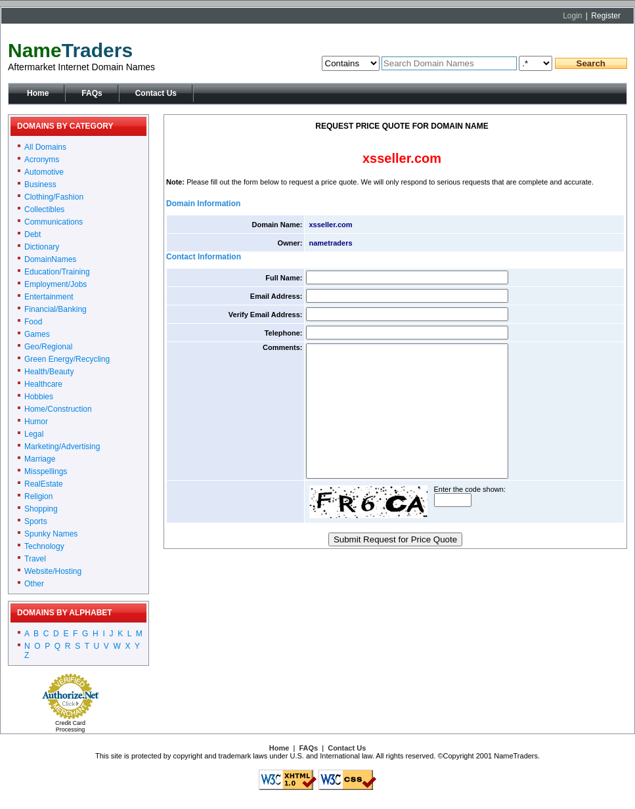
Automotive (44, 172)
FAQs (91, 93)
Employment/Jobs (55, 284)
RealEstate (43, 484)
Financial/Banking (55, 309)
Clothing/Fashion (53, 197)
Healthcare (43, 384)
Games (37, 334)
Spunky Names (50, 533)
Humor (36, 421)
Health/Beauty (49, 371)
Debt (32, 234)
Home (38, 93)
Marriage (39, 459)
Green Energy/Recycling (67, 359)
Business (40, 184)
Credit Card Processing (70, 726)
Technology (44, 546)
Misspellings (45, 471)
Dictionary (41, 246)
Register (606, 15)
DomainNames (50, 259)
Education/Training (57, 271)
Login (572, 15)
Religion (38, 496)
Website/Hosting (52, 571)
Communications (53, 222)
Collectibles (44, 209)
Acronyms (41, 159)
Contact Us (156, 93)
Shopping (41, 509)
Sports (35, 521)
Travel (35, 558)
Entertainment (49, 296)
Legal (33, 434)
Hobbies (38, 396)
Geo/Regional (48, 346)
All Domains (45, 147)
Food (33, 321)
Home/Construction (58, 409)
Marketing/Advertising (62, 446)
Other (34, 583)
